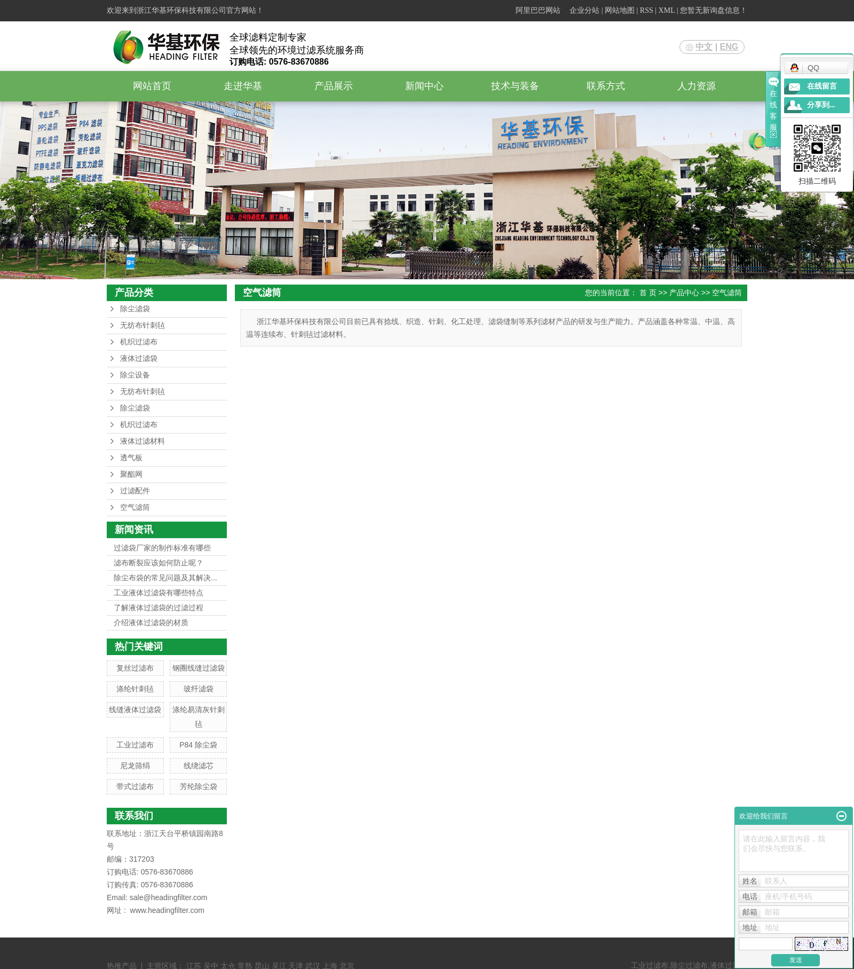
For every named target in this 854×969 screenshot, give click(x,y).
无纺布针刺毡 (142, 325)
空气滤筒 (135, 507)
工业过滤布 (135, 744)
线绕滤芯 (198, 765)
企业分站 (584, 10)
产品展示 (333, 86)
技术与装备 (515, 86)
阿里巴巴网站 (538, 10)
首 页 (648, 292)
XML (667, 10)
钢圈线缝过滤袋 (198, 668)
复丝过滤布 (135, 668)
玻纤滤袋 (198, 688)
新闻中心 (424, 86)
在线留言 (822, 86)
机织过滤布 (138, 342)
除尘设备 (135, 375)
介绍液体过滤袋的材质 (151, 622)
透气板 (131, 458)
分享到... (821, 105)
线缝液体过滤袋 (135, 709)
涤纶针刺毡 (135, 688)
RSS (646, 10)
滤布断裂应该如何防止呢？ (158, 562)
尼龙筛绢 (135, 765)
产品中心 (684, 292)
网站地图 (620, 10)
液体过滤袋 (138, 358)
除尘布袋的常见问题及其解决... (165, 577)
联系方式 (606, 86)
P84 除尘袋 (198, 744)
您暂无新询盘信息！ (713, 10)
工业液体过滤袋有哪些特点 (158, 592)
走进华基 (243, 86)
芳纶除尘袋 (198, 786)
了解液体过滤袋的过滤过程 (158, 607)
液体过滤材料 (142, 441)
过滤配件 (135, 491)
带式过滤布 (135, 786)
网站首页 (152, 86)
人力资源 (696, 86)
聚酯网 (131, 474)
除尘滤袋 (135, 309)
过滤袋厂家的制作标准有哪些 (162, 547)
